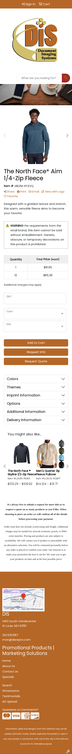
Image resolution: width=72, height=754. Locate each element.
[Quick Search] (39, 78)
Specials (8, 677)
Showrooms (10, 691)
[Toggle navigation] (6, 78)
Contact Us (10, 671)
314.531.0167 (10, 635)
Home (6, 661)
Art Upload (9, 702)
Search (7, 685)
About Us (8, 666)
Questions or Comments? (20, 710)
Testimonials (11, 696)
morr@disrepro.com (16, 640)
